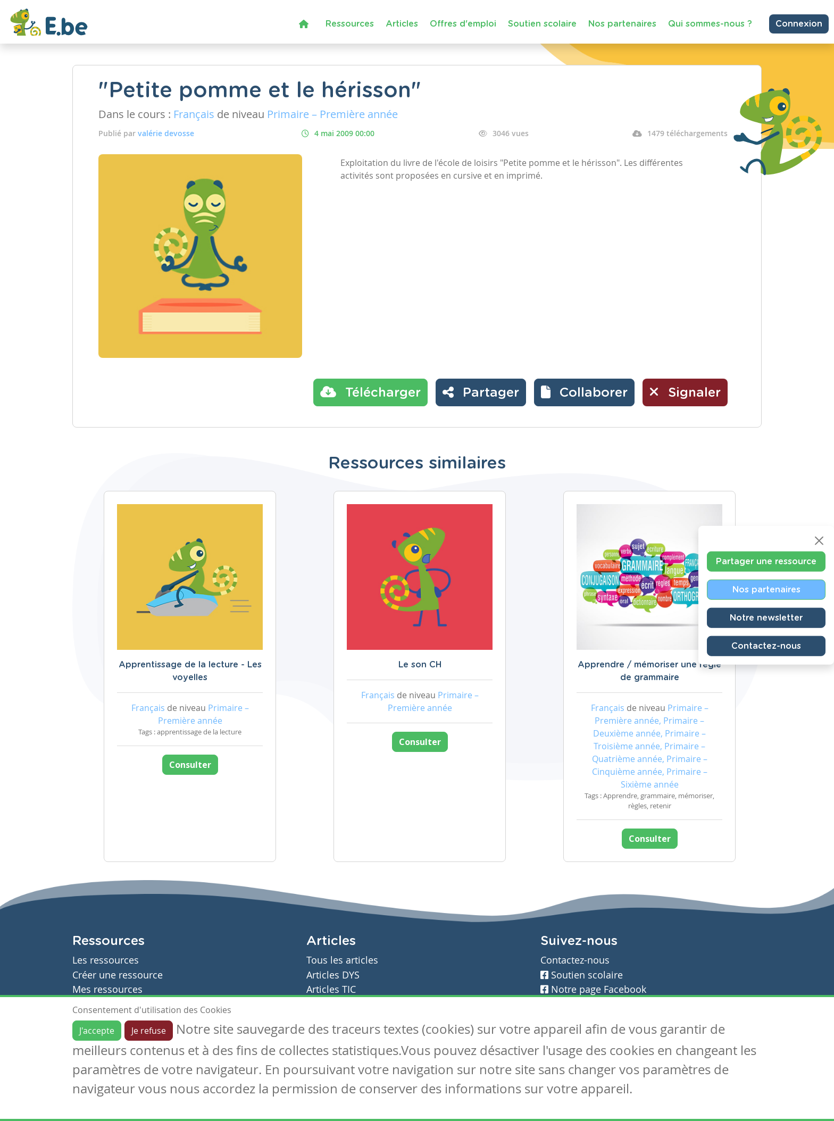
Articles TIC (331, 989)
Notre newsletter (766, 618)
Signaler (685, 391)
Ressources (350, 24)
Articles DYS (333, 975)
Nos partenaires (622, 24)
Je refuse (148, 1030)
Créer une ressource (117, 975)
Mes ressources (107, 989)
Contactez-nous (766, 646)
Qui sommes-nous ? (710, 24)
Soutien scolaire (542, 24)
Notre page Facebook (593, 989)
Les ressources (105, 960)
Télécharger (370, 391)
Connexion (798, 24)
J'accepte (96, 1030)
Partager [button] (481, 391)
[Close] (819, 540)
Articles (402, 24)
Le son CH (419, 664)
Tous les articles (342, 960)
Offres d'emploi (463, 24)
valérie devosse (166, 133)
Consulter (190, 765)
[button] (584, 392)
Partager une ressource (766, 561)
